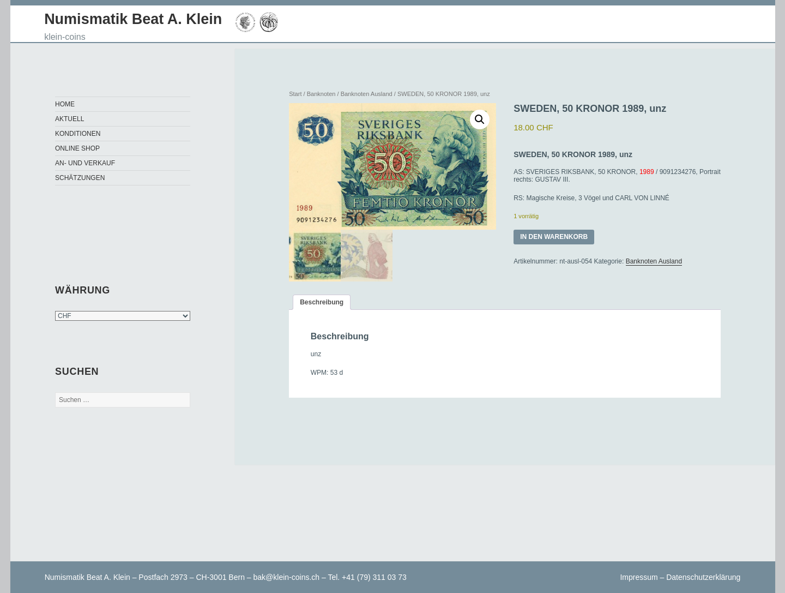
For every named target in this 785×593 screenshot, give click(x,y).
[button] (480, 119)
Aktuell (69, 119)
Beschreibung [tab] (321, 304)
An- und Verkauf (85, 163)
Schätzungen (80, 178)
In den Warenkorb (554, 237)
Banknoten (321, 94)
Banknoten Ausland (366, 94)
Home (65, 104)
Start (295, 94)
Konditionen (77, 133)
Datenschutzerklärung (703, 577)
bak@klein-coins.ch (286, 577)
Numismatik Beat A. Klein (133, 19)
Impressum (638, 577)
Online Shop (77, 148)
